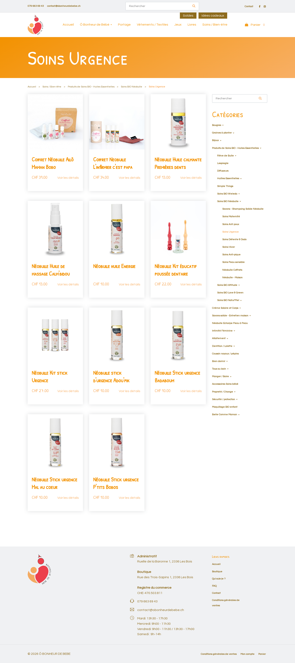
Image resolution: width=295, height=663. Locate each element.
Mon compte (247, 654)
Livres (192, 24)
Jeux (178, 24)
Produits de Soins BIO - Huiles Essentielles (91, 86)
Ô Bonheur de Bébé (94, 24)
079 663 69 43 (36, 6)
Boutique (217, 571)
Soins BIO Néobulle (131, 86)
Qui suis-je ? (219, 578)
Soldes (188, 15)
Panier (262, 654)
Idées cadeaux (213, 15)
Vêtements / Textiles (152, 24)
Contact (249, 6)
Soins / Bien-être (214, 24)
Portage (124, 24)
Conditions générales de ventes (219, 654)
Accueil (68, 24)
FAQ (214, 586)
